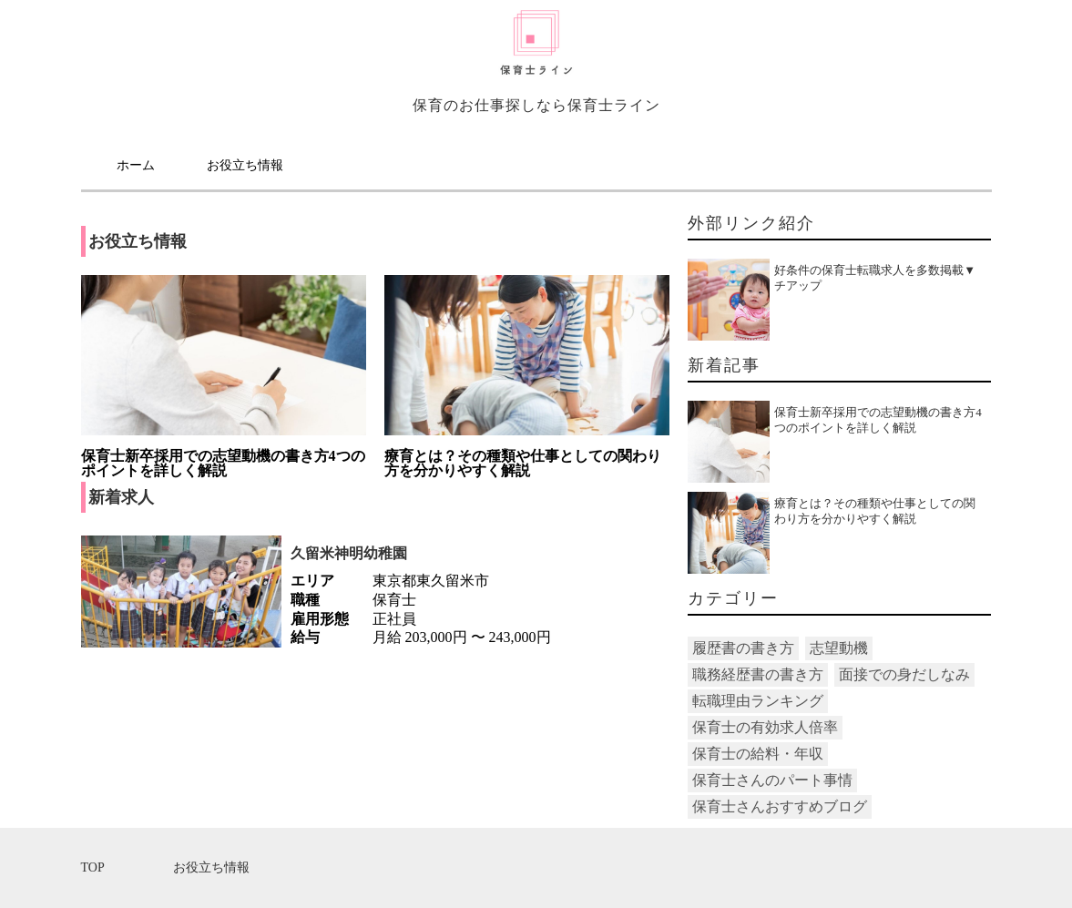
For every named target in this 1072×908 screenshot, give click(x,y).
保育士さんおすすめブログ (779, 806)
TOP (93, 867)
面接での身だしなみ (904, 674)
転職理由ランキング (757, 701)
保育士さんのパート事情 (772, 780)
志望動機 (839, 648)
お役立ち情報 (245, 165)
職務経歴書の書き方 (757, 674)
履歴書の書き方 (743, 648)
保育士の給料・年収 (757, 753)
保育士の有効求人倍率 (765, 727)
